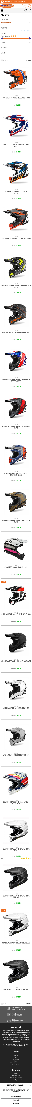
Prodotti (16, 1073)
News (16, 1057)
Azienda (16, 1055)
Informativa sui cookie (16, 1063)
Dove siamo (16, 1059)
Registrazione (16, 1076)
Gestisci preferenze (16, 1096)
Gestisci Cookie (16, 1065)
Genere (3, 43)
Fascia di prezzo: (5, 36)
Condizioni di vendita (16, 1078)
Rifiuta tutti (16, 1100)
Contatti (16, 1061)
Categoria (4, 48)
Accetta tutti (16, 1103)
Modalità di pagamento (16, 1080)
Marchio (3, 53)
